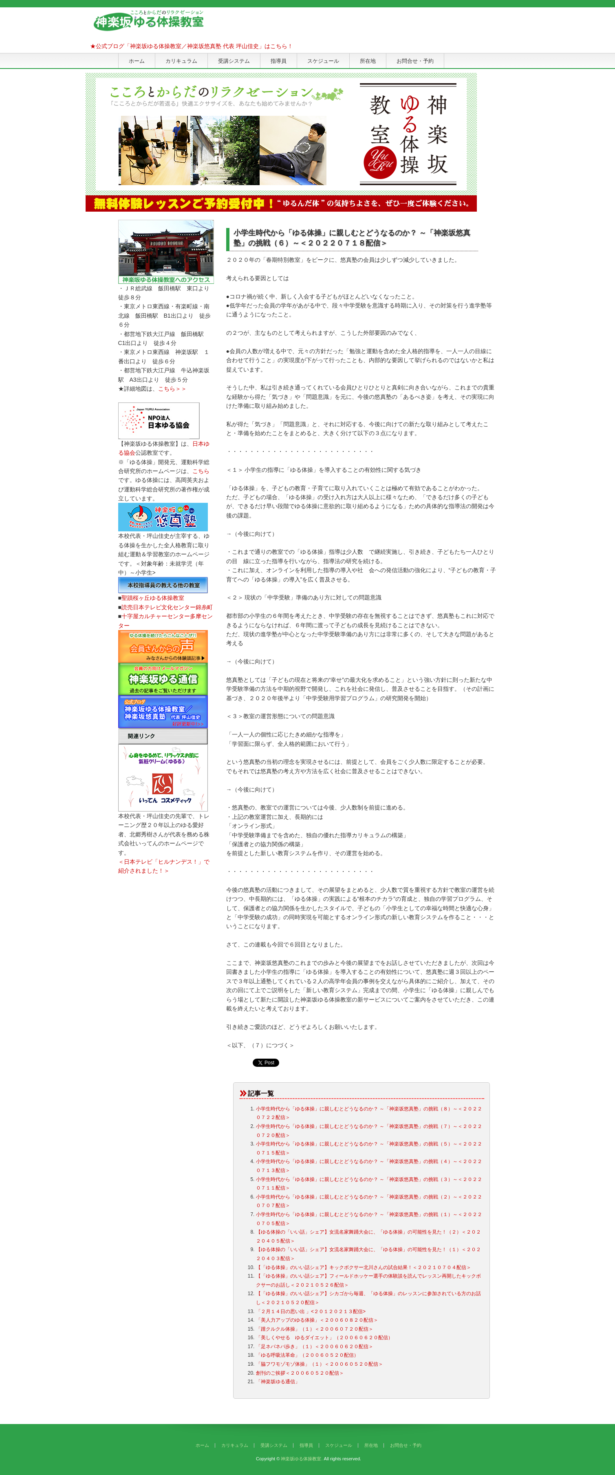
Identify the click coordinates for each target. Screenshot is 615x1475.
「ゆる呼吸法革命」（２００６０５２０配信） (307, 1355)
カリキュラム (181, 61)
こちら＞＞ (172, 388)
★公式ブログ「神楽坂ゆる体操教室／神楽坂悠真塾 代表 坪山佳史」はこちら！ (191, 46)
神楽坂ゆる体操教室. (301, 1458)
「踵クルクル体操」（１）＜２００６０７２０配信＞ (314, 1329)
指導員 (279, 61)
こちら (200, 471)
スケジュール (323, 61)
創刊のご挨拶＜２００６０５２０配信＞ (300, 1373)
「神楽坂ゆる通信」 (278, 1381)
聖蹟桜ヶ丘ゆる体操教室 (152, 598)
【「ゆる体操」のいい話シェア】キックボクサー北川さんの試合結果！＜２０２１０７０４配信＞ (363, 1267)
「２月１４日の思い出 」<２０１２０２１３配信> (311, 1311)
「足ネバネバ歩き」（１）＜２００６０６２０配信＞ (314, 1346)
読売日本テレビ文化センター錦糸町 (167, 607)
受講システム (234, 61)
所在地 (368, 61)
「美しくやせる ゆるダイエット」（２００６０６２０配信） (324, 1337)
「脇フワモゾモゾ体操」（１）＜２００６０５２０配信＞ (319, 1364)
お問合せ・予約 (415, 61)
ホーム (137, 61)
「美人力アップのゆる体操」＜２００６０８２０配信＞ (317, 1320)
